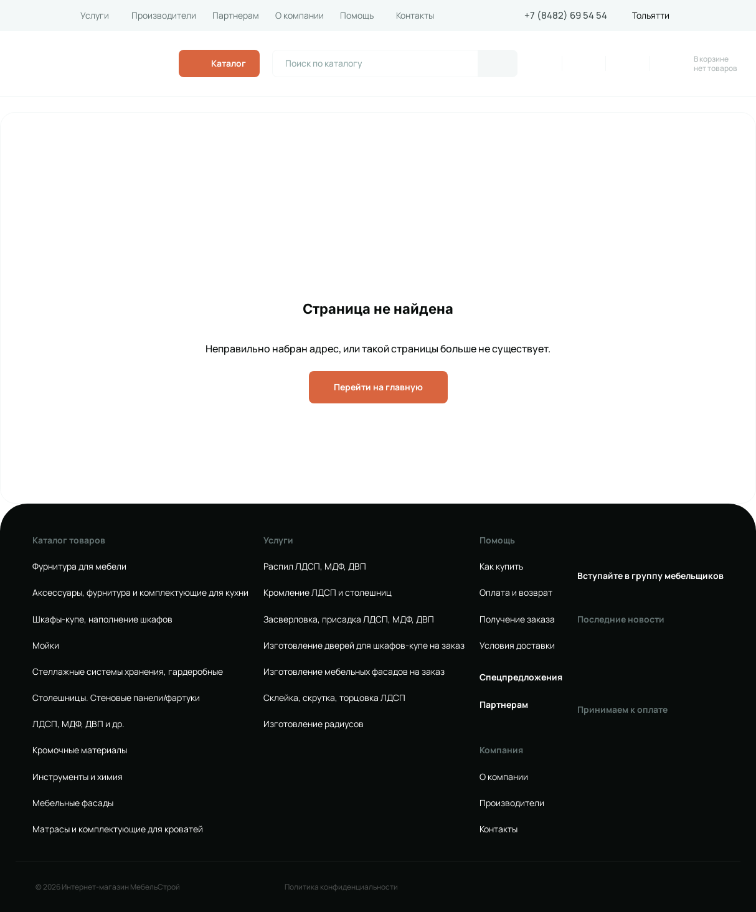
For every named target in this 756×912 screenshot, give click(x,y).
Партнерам (235, 15)
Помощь (357, 15)
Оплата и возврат (516, 592)
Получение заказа (517, 619)
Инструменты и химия (77, 777)
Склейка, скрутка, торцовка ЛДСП (334, 697)
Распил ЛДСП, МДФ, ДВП (314, 566)
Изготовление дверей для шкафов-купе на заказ (364, 645)
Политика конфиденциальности (341, 887)
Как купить (501, 566)
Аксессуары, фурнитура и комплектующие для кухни (140, 592)
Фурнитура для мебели (79, 566)
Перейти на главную (378, 387)
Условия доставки (517, 645)
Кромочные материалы (79, 750)
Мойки (45, 645)
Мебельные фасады (72, 803)
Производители (163, 15)
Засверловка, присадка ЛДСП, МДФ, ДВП (348, 619)
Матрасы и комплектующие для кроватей (117, 829)
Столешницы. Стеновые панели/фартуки (116, 697)
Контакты (415, 15)
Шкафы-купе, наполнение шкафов (102, 619)
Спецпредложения (521, 677)
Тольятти (650, 15)
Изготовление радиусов (313, 724)
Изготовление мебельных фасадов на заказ (354, 671)
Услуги (94, 15)
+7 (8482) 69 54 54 (565, 15)
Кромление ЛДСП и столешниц (327, 592)
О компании (299, 15)
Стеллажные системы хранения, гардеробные (127, 671)
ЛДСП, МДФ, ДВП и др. (78, 724)
